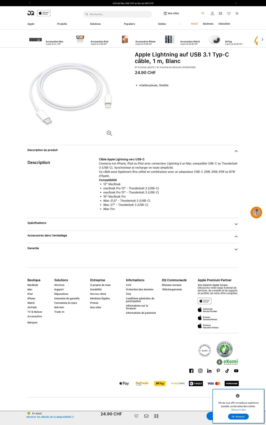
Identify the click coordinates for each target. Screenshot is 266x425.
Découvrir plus (238, 410)
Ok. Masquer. (238, 417)
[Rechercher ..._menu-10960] (117, 14)
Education (224, 23)
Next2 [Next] (235, 3)
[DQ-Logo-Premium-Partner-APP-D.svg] (39, 13)
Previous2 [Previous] (31, 3)
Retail (194, 23)
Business (208, 23)
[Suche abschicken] (87, 14)
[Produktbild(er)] (109, 133)
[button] (212, 13)
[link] (236, 14)
